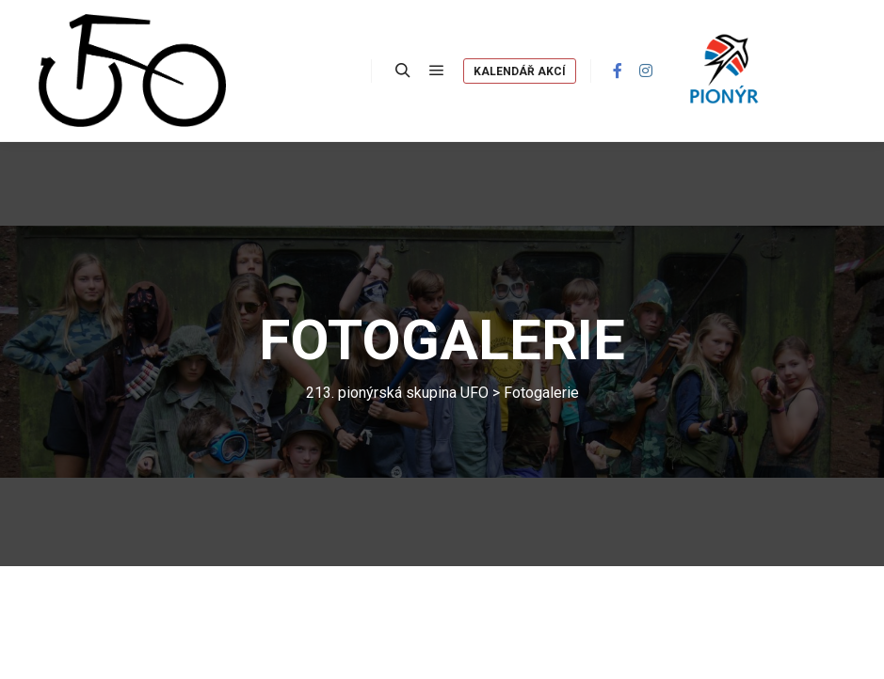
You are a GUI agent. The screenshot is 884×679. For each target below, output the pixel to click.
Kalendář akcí (520, 71)
